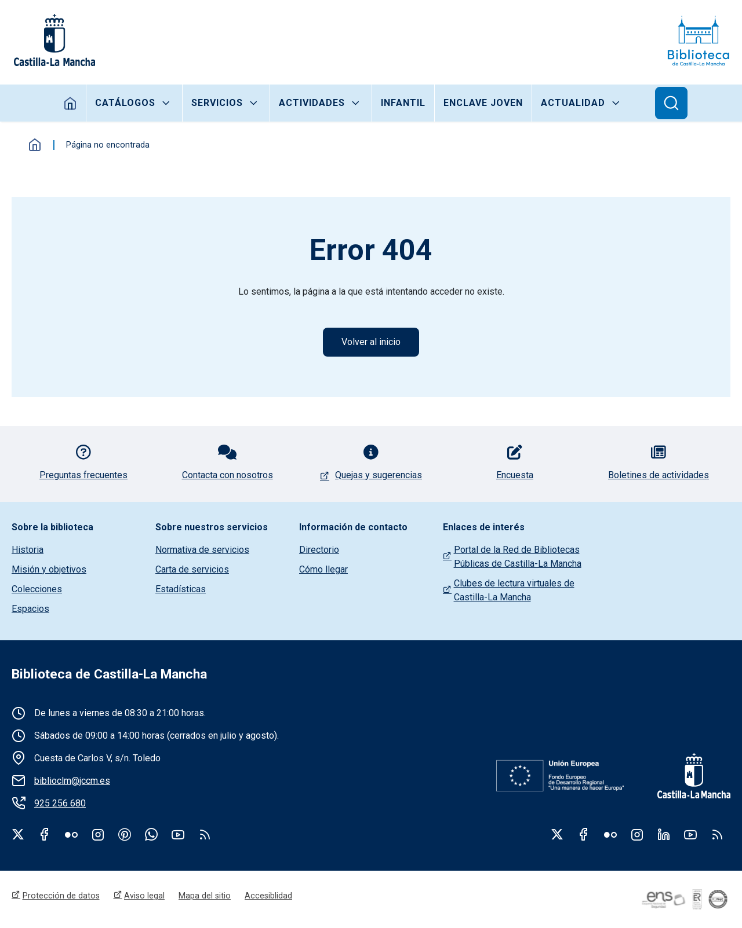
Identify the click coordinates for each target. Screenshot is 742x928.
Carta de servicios (192, 569)
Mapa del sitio (205, 895)
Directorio (319, 549)
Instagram (98, 834)
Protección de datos (61, 895)
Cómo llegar (323, 569)
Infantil (403, 102)
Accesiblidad (268, 895)
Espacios (30, 608)
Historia (27, 549)
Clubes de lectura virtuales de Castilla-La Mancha (514, 590)
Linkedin (663, 834)
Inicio (70, 103)
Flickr (71, 834)
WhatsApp (151, 834)
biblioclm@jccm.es (72, 780)
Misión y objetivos (49, 569)
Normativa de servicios (202, 549)
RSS (717, 834)
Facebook (44, 834)
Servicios (217, 102)
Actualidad (573, 102)
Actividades (312, 102)
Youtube (178, 834)
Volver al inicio (371, 341)
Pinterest (124, 834)
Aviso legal (144, 895)
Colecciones (37, 589)
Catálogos (125, 102)
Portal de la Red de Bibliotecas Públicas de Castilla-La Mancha (517, 556)
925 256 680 (60, 803)
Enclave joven (483, 102)
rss (204, 834)
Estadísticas (180, 589)
